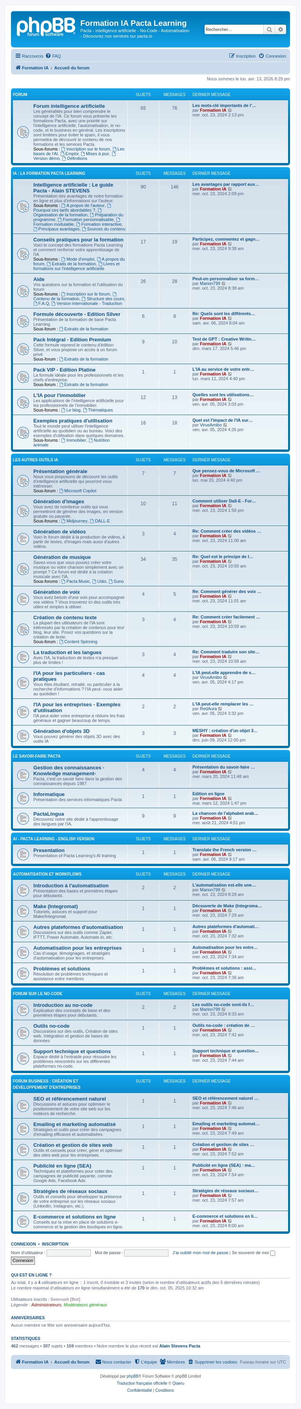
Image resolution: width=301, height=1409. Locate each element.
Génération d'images (58, 501)
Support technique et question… (225, 1050)
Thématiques (98, 410)
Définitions (74, 158)
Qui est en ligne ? (31, 1275)
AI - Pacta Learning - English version (53, 839)
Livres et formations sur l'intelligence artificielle (76, 266)
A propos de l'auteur (83, 205)
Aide (39, 279)
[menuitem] (53, 56)
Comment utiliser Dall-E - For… (224, 501)
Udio (99, 581)
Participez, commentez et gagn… (226, 239)
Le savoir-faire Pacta (37, 756)
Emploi (69, 153)
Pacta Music (76, 581)
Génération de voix (56, 592)
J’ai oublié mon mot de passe (200, 1252)
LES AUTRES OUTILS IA (35, 460)
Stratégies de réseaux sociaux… (225, 1190)
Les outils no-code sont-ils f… (223, 1004)
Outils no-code (51, 1026)
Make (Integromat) (55, 906)
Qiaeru (178, 1383)
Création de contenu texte (65, 617)
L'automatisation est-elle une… (224, 885)
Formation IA (213, 110)
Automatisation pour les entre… (225, 947)
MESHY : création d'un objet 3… (225, 730)
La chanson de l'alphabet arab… (225, 813)
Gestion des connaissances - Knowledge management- (69, 770)
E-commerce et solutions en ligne (74, 1217)
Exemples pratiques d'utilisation (72, 421)
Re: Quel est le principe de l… (222, 556)
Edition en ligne (208, 793)
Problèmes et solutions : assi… (224, 968)
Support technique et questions (72, 1051)
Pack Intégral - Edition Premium (72, 340)
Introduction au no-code (62, 1005)
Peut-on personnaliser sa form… (225, 278)
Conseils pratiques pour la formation (78, 240)
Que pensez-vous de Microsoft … (226, 470)
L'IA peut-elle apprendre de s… (224, 672)
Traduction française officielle (142, 1383)
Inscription (55, 1244)
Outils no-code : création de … (223, 1025)
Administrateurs (46, 1304)
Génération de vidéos (59, 532)
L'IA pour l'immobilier (59, 395)
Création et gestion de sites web (72, 1145)
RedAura (208, 708)
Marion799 (210, 283)
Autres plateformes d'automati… (225, 926)
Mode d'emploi (78, 259)
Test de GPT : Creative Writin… (224, 339)
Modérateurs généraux (85, 1304)
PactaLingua (48, 814)
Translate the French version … (224, 849)
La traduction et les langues (67, 652)
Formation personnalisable (85, 219)
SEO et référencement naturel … (225, 1098)
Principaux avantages (56, 229)
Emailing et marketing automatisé (74, 1124)
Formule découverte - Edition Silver (76, 314)
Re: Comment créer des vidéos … (226, 531)
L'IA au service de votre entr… (223, 369)
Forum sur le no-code (37, 994)
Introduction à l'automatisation (71, 886)
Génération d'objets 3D (61, 731)
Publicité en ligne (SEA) (62, 1166)
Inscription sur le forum (86, 149)
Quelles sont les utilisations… (223, 394)
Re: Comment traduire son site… (225, 651)
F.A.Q (41, 303)
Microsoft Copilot (77, 490)
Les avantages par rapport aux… (225, 184)
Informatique (49, 794)
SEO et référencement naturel (69, 1099)
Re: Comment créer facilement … (226, 617)
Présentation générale (60, 471)
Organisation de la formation (68, 212)
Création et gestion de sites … (223, 1144)
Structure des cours (103, 298)
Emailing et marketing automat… (225, 1123)
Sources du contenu (103, 229)
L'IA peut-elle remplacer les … (223, 704)
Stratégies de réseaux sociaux (70, 1191)
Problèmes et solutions (61, 969)
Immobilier (74, 440)
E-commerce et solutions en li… (225, 1216)
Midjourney (75, 521)
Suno (116, 581)
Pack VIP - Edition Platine (64, 370)
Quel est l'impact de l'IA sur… (222, 420)
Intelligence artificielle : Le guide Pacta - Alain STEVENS (73, 188)
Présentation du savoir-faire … (223, 767)
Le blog (71, 410)
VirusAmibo (211, 425)
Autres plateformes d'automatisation (78, 927)
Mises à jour (95, 153)
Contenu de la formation (75, 296)
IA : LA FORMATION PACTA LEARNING (49, 173)
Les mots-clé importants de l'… (224, 105)
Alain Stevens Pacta (179, 1346)
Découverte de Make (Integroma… (227, 905)
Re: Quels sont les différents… (223, 313)
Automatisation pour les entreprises (77, 948)
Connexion (23, 1244)
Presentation (49, 850)
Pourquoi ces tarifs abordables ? (72, 207)
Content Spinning (78, 641)
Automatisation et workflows (47, 874)
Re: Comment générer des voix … (226, 591)
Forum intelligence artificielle (69, 106)
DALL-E (100, 521)
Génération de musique (62, 557)
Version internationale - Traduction (86, 303)
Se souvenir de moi (253, 1252)
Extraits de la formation (71, 263)
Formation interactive (98, 224)
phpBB (132, 1376)
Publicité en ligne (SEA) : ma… (223, 1165)
